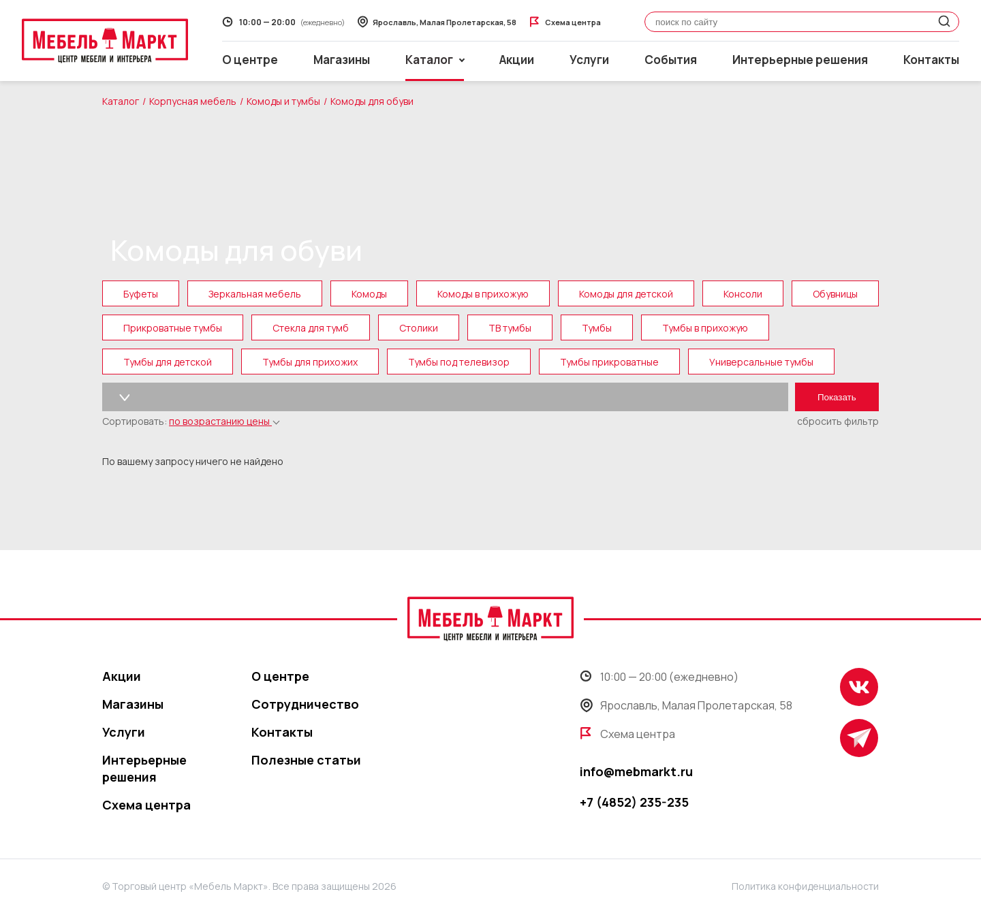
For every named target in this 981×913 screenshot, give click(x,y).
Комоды (369, 293)
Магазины (341, 59)
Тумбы (597, 327)
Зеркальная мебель (254, 293)
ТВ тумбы (509, 327)
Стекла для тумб (310, 327)
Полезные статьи (306, 760)
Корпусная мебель (192, 101)
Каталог (120, 101)
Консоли (742, 293)
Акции (516, 59)
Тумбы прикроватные (609, 361)
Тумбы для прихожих (310, 361)
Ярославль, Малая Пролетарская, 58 (686, 705)
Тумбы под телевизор (459, 361)
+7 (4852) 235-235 (634, 802)
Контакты (931, 59)
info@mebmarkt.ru (636, 771)
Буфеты (140, 293)
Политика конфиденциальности (805, 886)
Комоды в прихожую (483, 293)
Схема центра (146, 805)
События (670, 59)
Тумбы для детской (167, 361)
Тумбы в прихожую (705, 327)
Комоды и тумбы (283, 101)
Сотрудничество (305, 704)
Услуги (589, 59)
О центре (250, 59)
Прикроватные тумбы (172, 327)
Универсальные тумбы (761, 361)
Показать (837, 397)
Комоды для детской (626, 293)
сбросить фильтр (838, 421)
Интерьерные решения (800, 59)
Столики (418, 327)
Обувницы (835, 293)
